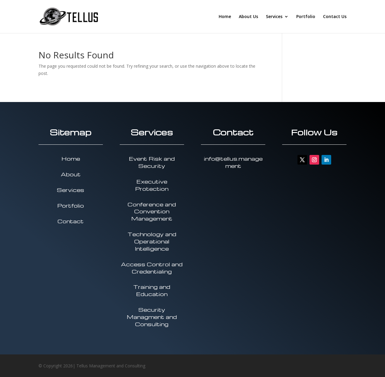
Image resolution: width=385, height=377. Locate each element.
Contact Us (334, 16)
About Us (248, 16)
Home (225, 16)
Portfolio (305, 16)
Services (274, 16)
